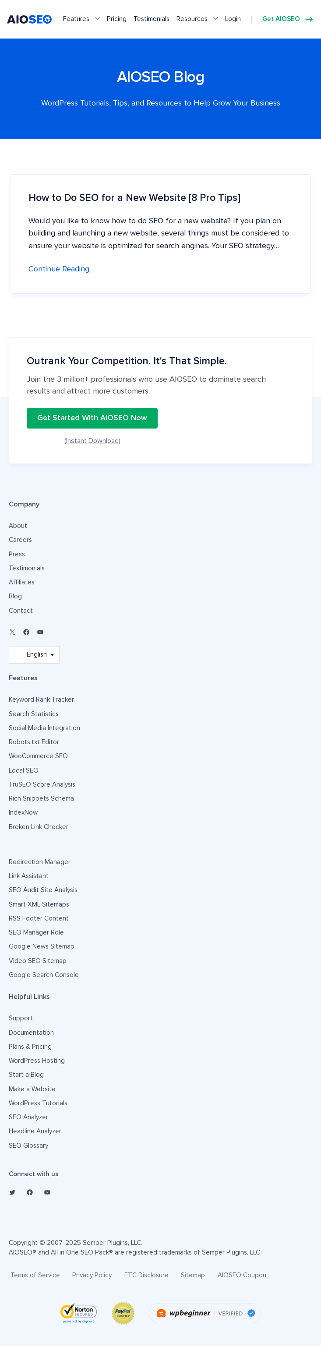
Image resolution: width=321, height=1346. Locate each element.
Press (17, 554)
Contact (21, 611)
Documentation (31, 1033)
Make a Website (32, 1089)
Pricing (117, 19)
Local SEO (24, 770)
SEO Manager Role (36, 932)
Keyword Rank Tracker (41, 699)
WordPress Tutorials (38, 1103)
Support (21, 1018)
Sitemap (193, 1275)
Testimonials (151, 19)
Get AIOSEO (281, 19)
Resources (192, 19)
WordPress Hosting (37, 1061)
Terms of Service (35, 1275)
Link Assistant (29, 876)
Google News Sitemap (41, 946)
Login (233, 19)
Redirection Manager (40, 862)
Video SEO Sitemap (38, 961)
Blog (15, 596)
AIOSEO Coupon (242, 1275)
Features (76, 19)
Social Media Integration (44, 728)
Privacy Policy (92, 1275)
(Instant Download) (92, 440)
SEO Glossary (28, 1145)
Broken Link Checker (38, 827)
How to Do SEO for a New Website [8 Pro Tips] (134, 198)
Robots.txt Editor (34, 742)
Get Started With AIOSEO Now (92, 418)
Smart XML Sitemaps (39, 904)
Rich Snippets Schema (41, 798)
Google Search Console (44, 975)
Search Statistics (34, 714)
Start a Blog (26, 1075)
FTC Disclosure (146, 1275)
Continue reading (58, 269)
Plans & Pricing (30, 1047)
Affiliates (22, 582)
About (18, 526)
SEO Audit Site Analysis (43, 890)
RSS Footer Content (39, 918)
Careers (20, 540)
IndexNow (23, 812)
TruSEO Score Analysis (42, 784)
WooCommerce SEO (38, 756)
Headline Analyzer (35, 1131)
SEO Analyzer (28, 1117)
